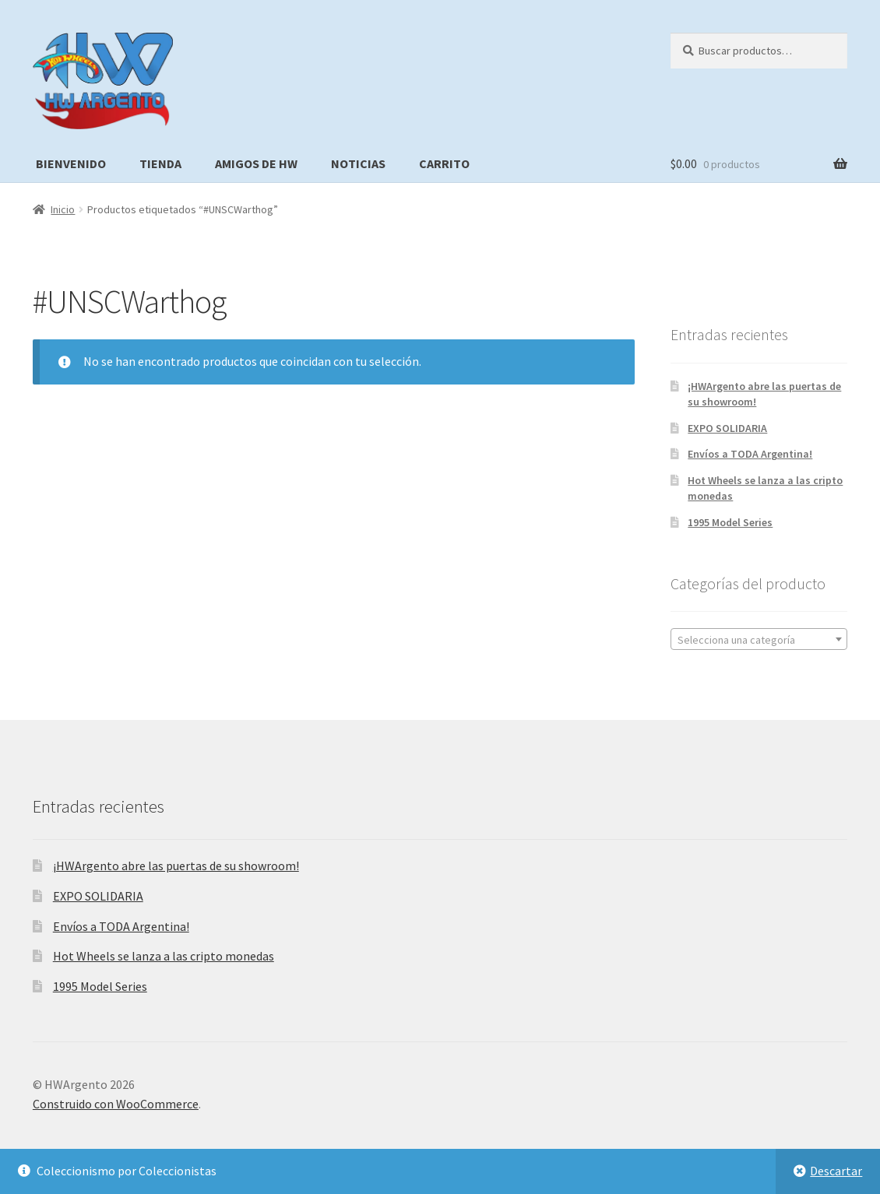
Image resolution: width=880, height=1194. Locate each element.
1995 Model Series (730, 522)
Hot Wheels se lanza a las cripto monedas (163, 956)
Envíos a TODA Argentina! (750, 454)
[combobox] (759, 639)
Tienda (160, 163)
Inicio (63, 209)
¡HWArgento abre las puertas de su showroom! (176, 865)
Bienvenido (71, 163)
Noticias (358, 163)
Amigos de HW (256, 163)
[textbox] (759, 640)
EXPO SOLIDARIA (727, 428)
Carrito (444, 163)
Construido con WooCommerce (116, 1103)
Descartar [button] (836, 1170)
